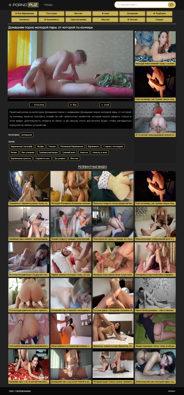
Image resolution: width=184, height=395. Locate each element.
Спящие (159, 19)
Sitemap (171, 391)
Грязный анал (68, 152)
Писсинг (132, 19)
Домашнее (132, 13)
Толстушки (51, 13)
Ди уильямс (60, 158)
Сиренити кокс (42, 158)
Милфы (40, 146)
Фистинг (78, 13)
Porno (23, 4)
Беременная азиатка (21, 158)
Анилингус (24, 19)
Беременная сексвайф (21, 146)
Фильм (14, 152)
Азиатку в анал (99, 152)
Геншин (52, 146)
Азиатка (84, 152)
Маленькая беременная (71, 146)
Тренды (48, 5)
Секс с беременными (20, 391)
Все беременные (24, 13)
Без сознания (27, 152)
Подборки (159, 13)
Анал (105, 13)
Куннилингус (51, 19)
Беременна (93, 146)
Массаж (105, 19)
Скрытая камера (78, 19)
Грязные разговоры (48, 152)
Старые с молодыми (113, 146)
